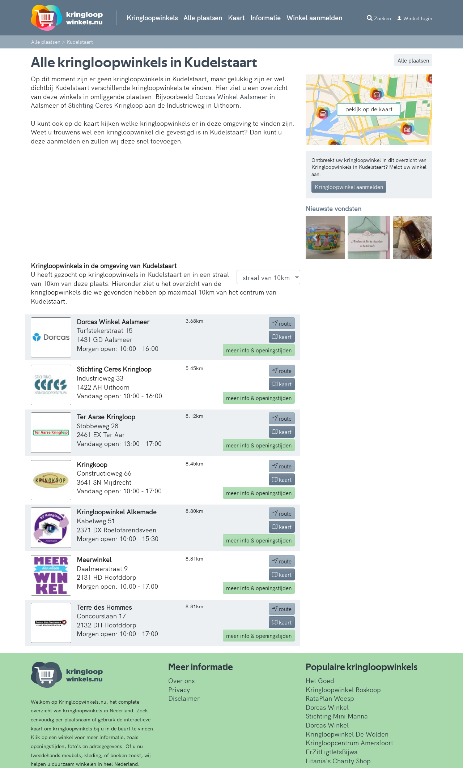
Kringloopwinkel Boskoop (343, 689)
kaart (282, 336)
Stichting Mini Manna (337, 715)
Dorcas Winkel (327, 707)
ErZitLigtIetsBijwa (332, 751)
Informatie (265, 17)
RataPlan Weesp (330, 698)
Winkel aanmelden (314, 17)
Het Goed (320, 680)
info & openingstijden (259, 350)
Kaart (236, 17)
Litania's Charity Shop (338, 760)
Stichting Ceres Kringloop (105, 105)
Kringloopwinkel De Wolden (347, 733)
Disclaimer (184, 698)
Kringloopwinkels (152, 17)
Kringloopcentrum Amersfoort (349, 742)
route (282, 323)
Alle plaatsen (202, 17)
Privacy (179, 689)
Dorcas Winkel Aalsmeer (231, 96)
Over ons (181, 680)
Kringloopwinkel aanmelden (349, 186)
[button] (315, 237)
